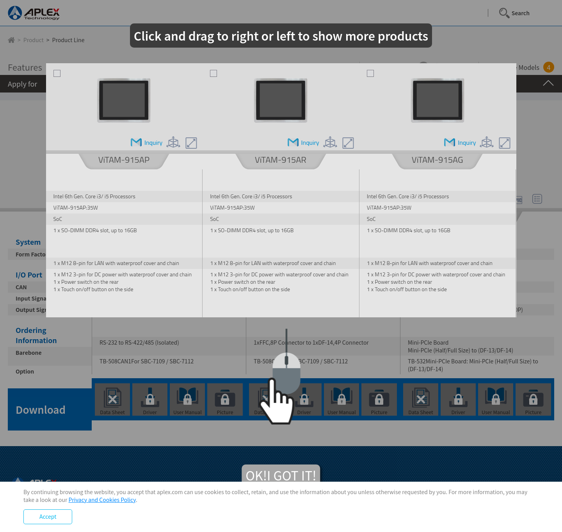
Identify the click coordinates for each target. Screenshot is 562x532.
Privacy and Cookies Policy (102, 500)
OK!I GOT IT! (280, 475)
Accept (47, 516)
